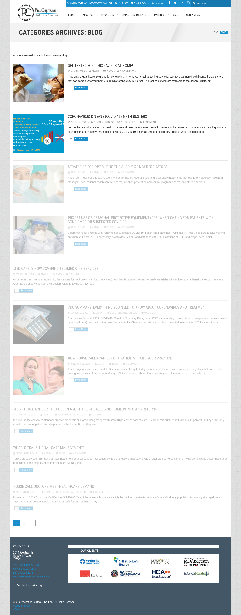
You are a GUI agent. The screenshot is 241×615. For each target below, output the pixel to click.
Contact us (193, 14)
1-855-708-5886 (95, 3)
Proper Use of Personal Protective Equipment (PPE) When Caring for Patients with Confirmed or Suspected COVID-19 (141, 218)
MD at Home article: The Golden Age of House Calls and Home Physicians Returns (85, 408)
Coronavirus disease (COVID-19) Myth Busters (107, 116)
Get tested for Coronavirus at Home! (100, 65)
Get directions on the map (29, 585)
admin (95, 71)
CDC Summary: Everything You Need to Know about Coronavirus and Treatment (137, 306)
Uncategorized (125, 122)
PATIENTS (159, 14)
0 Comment (127, 71)
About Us (87, 14)
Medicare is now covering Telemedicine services (55, 267)
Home (215, 32)
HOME (71, 14)
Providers (107, 14)
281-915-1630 (121, 3)
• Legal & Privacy (21, 605)
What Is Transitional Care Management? (49, 447)
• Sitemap (18, 609)
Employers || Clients (134, 14)
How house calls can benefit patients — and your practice (120, 357)
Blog (175, 14)
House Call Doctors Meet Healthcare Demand (53, 485)
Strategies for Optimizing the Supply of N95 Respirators (117, 166)
